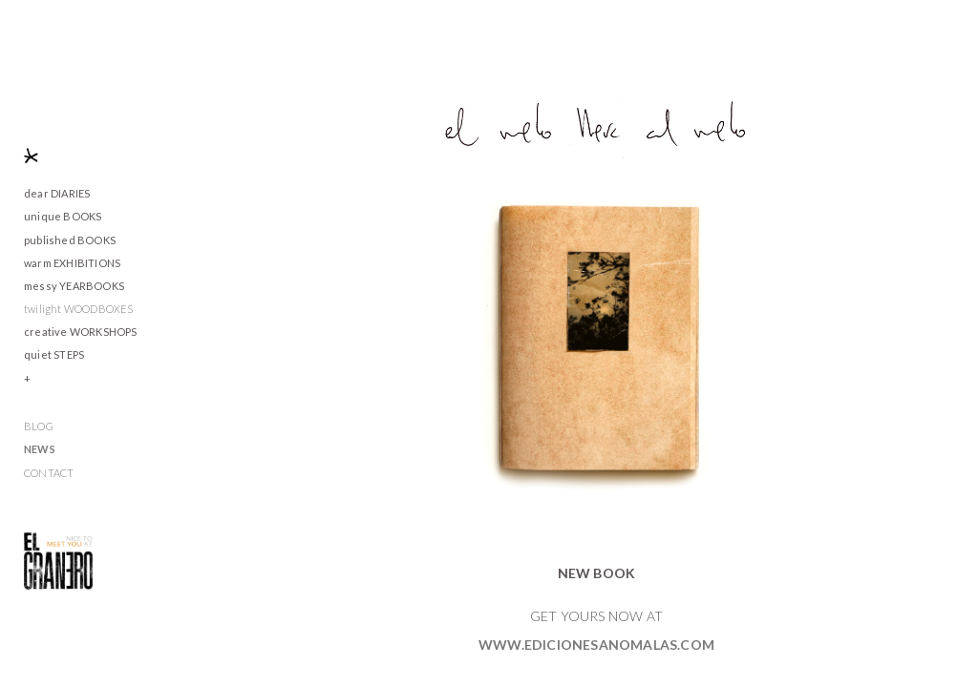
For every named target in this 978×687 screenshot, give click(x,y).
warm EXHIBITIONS (72, 263)
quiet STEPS (54, 354)
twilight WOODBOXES (79, 308)
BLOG (38, 426)
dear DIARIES (57, 193)
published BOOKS (70, 240)
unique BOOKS (62, 216)
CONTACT (49, 473)
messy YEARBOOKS (74, 286)
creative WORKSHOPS (81, 331)
